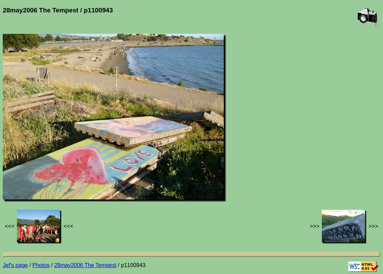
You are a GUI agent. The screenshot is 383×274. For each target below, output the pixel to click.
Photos (41, 265)
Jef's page (15, 265)
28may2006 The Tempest (85, 265)
